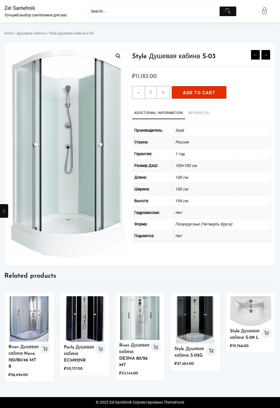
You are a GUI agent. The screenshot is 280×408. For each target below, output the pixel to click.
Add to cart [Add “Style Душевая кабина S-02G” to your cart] (211, 351)
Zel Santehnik (19, 8)
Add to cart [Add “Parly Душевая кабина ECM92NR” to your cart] (100, 349)
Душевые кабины (31, 33)
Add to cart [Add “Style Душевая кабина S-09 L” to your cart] (266, 333)
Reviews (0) (199, 113)
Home (9, 33)
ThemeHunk (174, 402)
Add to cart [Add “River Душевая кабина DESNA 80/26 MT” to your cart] (156, 347)
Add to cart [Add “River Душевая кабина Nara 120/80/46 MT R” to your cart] (45, 349)
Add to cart (199, 92)
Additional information (158, 113)
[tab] (158, 113)
